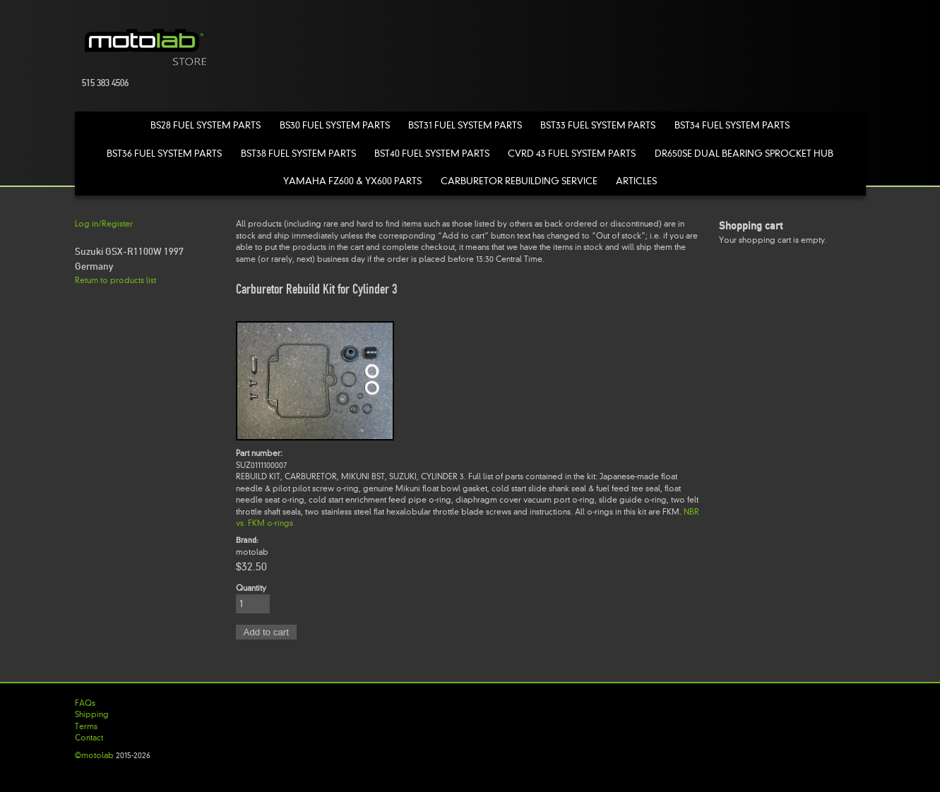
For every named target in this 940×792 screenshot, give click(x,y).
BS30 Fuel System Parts (335, 125)
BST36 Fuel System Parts (164, 154)
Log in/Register (104, 224)
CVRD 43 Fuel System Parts (572, 154)
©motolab (94, 755)
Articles (636, 181)
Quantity (251, 588)
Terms (86, 726)
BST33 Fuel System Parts (597, 125)
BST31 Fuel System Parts (465, 125)
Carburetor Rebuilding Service (519, 181)
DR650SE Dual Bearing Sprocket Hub (744, 154)
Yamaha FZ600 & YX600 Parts (352, 181)
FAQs (85, 703)
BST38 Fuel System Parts (298, 154)
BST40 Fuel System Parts (431, 154)
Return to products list (115, 280)
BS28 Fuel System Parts (205, 125)
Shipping (92, 714)
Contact (89, 738)
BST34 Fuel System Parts (732, 125)
